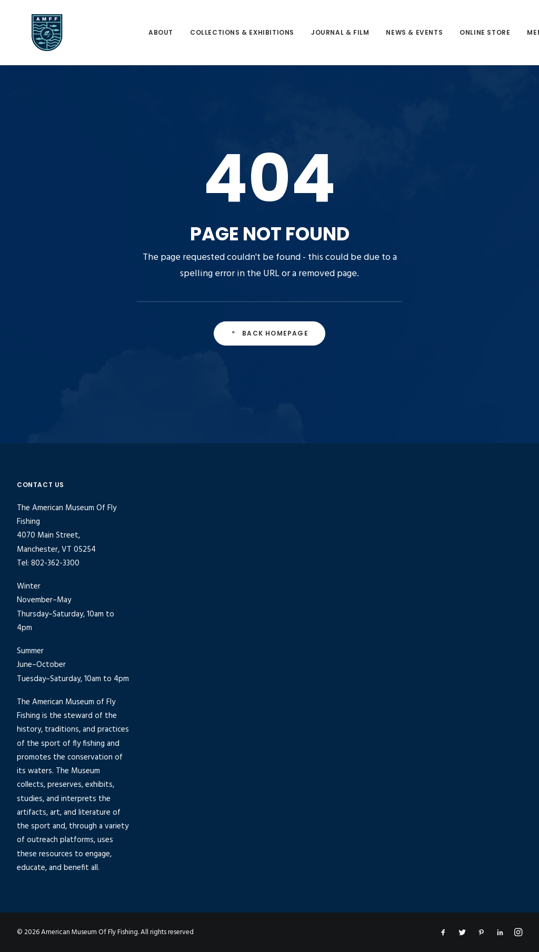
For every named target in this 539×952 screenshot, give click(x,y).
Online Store (472, 32)
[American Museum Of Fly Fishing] (61, 32)
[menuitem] (148, 32)
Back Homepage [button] (269, 333)
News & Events (402, 32)
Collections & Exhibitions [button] (230, 32)
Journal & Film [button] (328, 32)
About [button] (148, 32)
